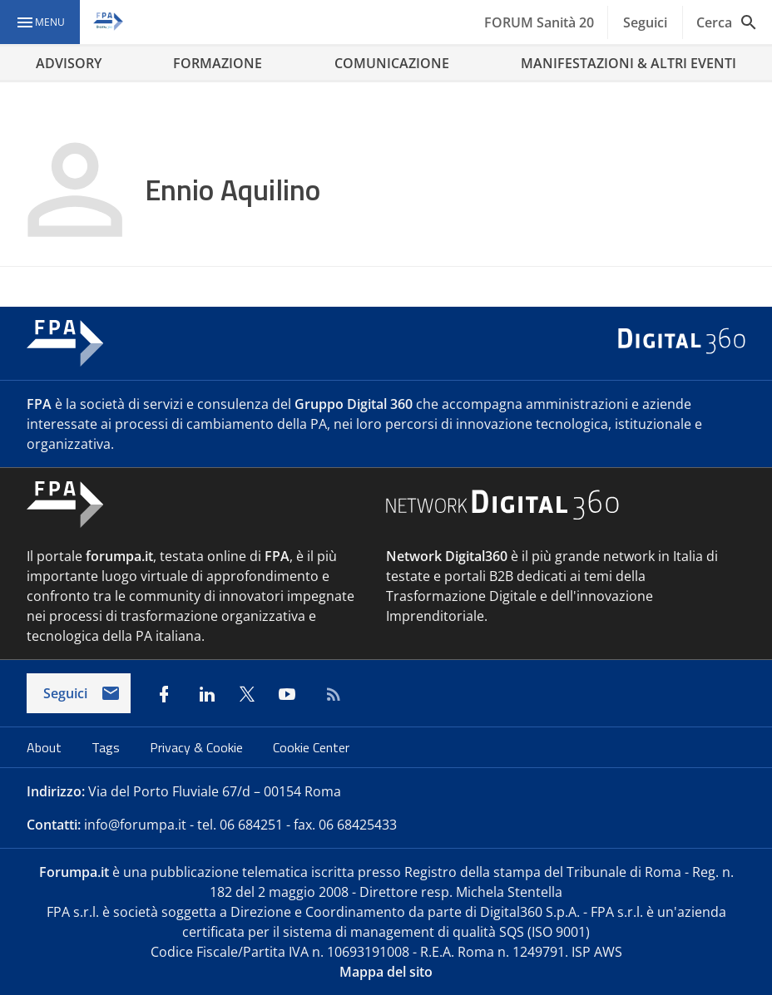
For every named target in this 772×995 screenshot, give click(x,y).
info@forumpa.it (135, 824)
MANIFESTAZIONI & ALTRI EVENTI (628, 63)
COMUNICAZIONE (391, 63)
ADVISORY (68, 63)
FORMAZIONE (217, 63)
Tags (107, 747)
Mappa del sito (386, 972)
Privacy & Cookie (198, 747)
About (46, 747)
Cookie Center (311, 747)
